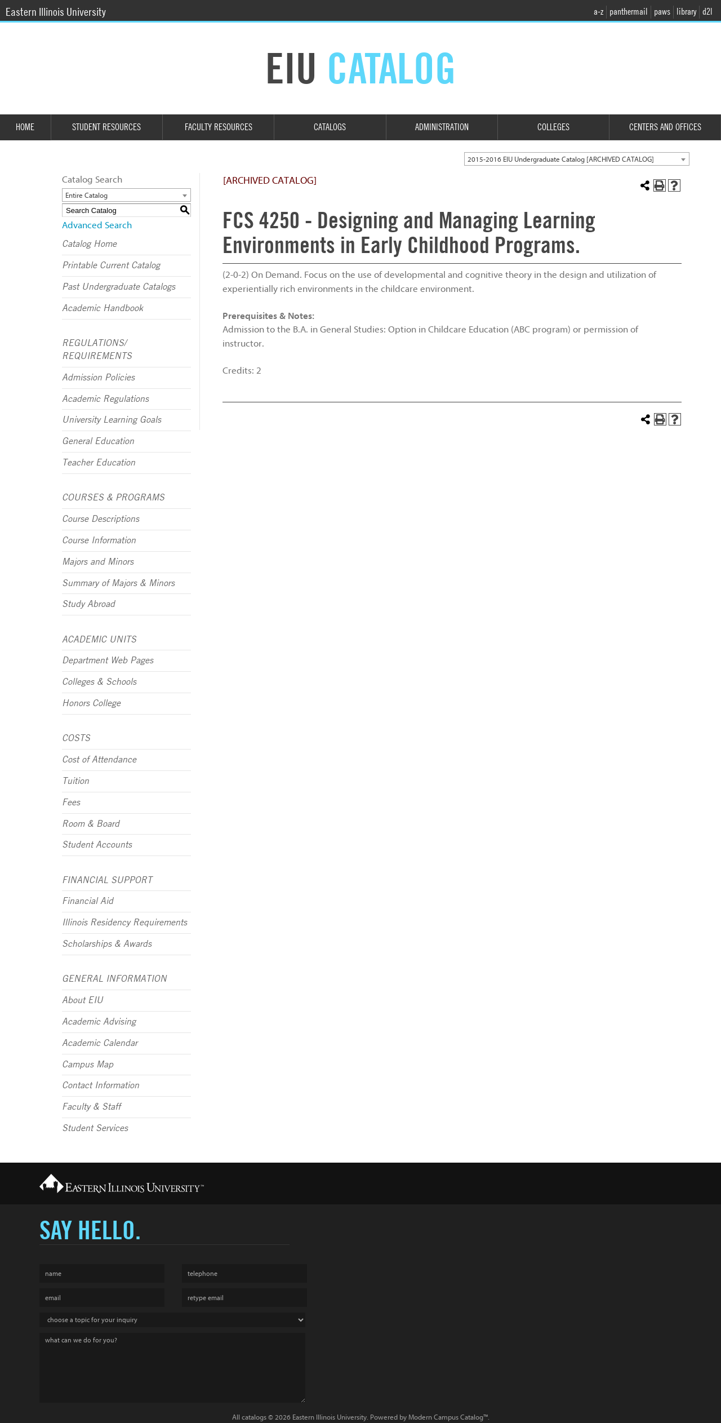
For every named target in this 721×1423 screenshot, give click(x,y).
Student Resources (106, 127)
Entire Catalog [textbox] (86, 195)
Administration (442, 127)
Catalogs (330, 127)
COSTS (76, 738)
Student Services (95, 1128)
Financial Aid (87, 901)
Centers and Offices (665, 127)
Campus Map (87, 1064)
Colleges (553, 127)
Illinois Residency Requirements (124, 922)
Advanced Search (97, 225)
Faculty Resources (218, 127)
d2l (707, 11)
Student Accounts (97, 844)
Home (25, 127)
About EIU (82, 1000)
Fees (71, 802)
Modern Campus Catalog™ (448, 1417)
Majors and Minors (97, 562)
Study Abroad (88, 604)
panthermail (628, 11)
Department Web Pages (107, 660)
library (686, 11)
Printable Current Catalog (111, 265)
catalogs (254, 1417)
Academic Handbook (102, 308)
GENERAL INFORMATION (114, 979)
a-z (598, 11)
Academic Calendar (99, 1043)
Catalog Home (89, 244)
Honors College (91, 703)
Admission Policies (98, 377)
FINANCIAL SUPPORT (107, 880)
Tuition (75, 781)
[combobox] (576, 159)
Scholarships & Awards (107, 944)
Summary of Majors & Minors (118, 583)
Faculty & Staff (91, 1106)
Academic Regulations (105, 399)
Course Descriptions (100, 519)
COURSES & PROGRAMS (113, 497)
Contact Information (100, 1085)
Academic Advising (99, 1021)
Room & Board (90, 824)
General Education (98, 441)
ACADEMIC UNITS (99, 639)
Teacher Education (98, 462)
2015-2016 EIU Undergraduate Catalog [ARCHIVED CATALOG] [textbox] (561, 159)
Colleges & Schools (99, 682)
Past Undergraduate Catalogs (118, 286)
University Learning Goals (111, 419)
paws (662, 11)
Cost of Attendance (99, 759)
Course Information (99, 540)
